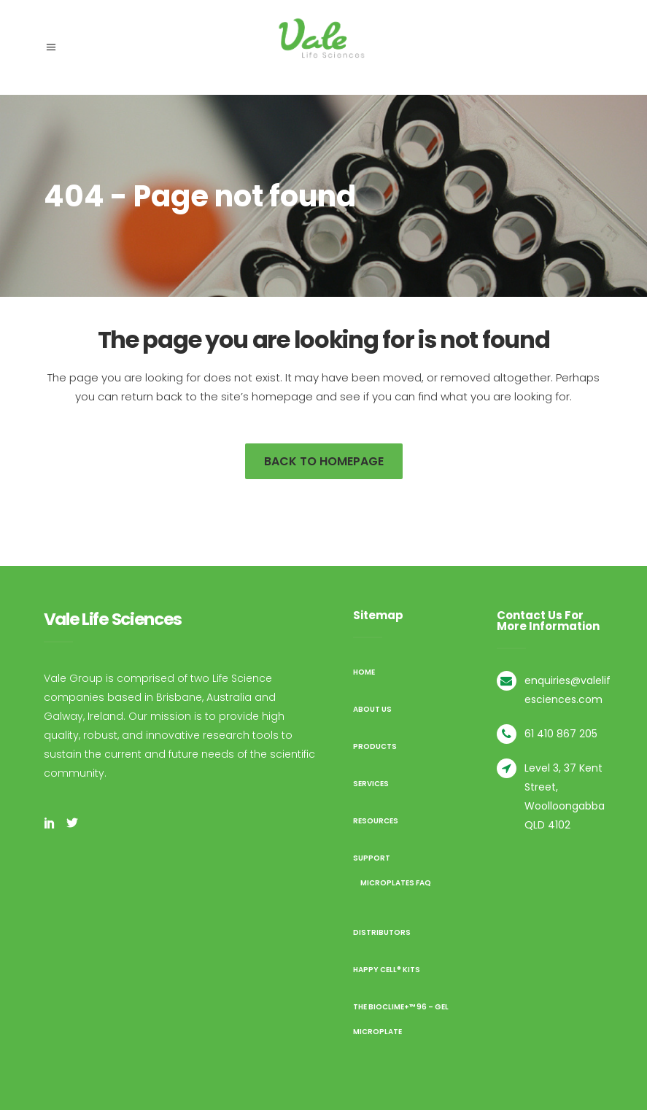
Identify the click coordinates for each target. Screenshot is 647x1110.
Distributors (382, 932)
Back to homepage (324, 461)
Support (371, 858)
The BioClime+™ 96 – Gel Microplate (401, 1019)
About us (372, 709)
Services (371, 783)
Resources (375, 820)
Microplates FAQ (395, 882)
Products (375, 746)
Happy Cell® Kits (386, 969)
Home (364, 672)
